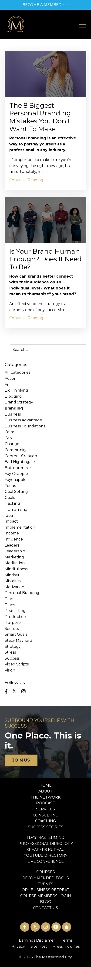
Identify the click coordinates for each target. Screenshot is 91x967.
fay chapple (16, 473)
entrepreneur (18, 468)
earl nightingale (20, 462)
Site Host (38, 946)
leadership (15, 551)
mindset (12, 575)
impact (11, 521)
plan (9, 599)
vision (10, 670)
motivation (14, 587)
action (11, 378)
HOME (45, 785)
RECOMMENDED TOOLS (45, 878)
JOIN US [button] (21, 760)
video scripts (17, 664)
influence (14, 539)
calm (9, 432)
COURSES (45, 872)
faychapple (16, 479)
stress (10, 652)
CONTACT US (45, 908)
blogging (13, 396)
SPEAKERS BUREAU (46, 849)
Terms (66, 940)
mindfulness (16, 569)
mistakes (12, 581)
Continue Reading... (27, 180)
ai (6, 384)
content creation (21, 456)
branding (14, 408)
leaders (12, 545)
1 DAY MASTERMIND (45, 837)
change (12, 444)
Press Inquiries (66, 946)
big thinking (16, 390)
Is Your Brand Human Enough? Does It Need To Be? (45, 259)
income (12, 533)
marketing (14, 557)
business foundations (25, 426)
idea (9, 515)
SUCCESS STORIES (45, 827)
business (13, 414)
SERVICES (45, 809)
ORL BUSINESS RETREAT (45, 890)
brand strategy (19, 402)
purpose (13, 622)
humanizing (16, 509)
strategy (13, 646)
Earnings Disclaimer (37, 940)
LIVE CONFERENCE (45, 861)
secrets (12, 628)
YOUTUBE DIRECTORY (45, 855)
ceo (8, 438)
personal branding (22, 593)
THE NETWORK (45, 797)
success (12, 658)
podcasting (15, 610)
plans (10, 605)
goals (10, 497)
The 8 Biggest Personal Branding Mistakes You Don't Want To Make (40, 117)
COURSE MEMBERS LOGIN (45, 896)
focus (10, 486)
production (15, 616)
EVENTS (45, 884)
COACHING (45, 821)
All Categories (17, 372)
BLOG (45, 902)
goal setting (16, 491)
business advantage (23, 420)
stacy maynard (18, 640)
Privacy (18, 946)
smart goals (16, 634)
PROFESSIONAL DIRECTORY (45, 843)
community (16, 450)
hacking (12, 503)
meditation (15, 563)
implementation (20, 527)
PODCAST (45, 803)
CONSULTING (45, 815)
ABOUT (45, 791)
